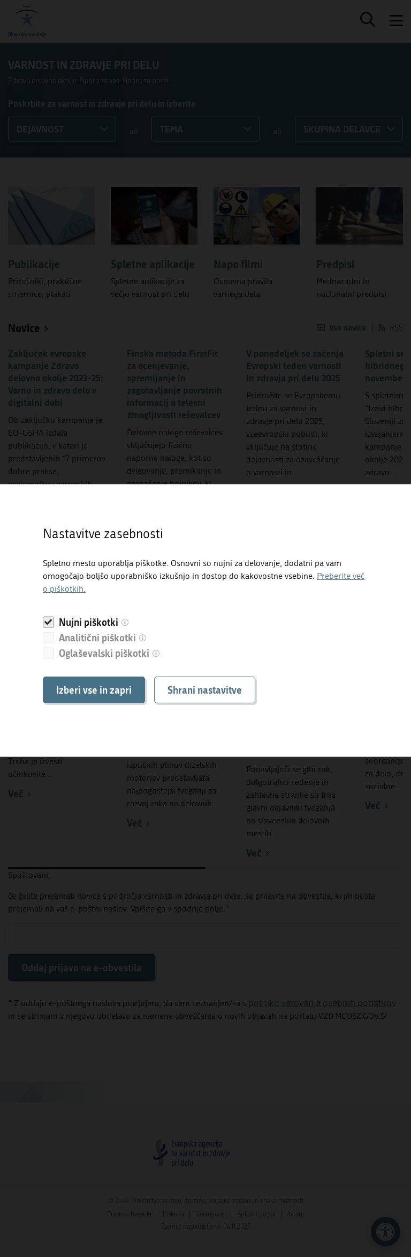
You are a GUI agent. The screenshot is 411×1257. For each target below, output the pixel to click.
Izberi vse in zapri (94, 690)
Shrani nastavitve (205, 690)
